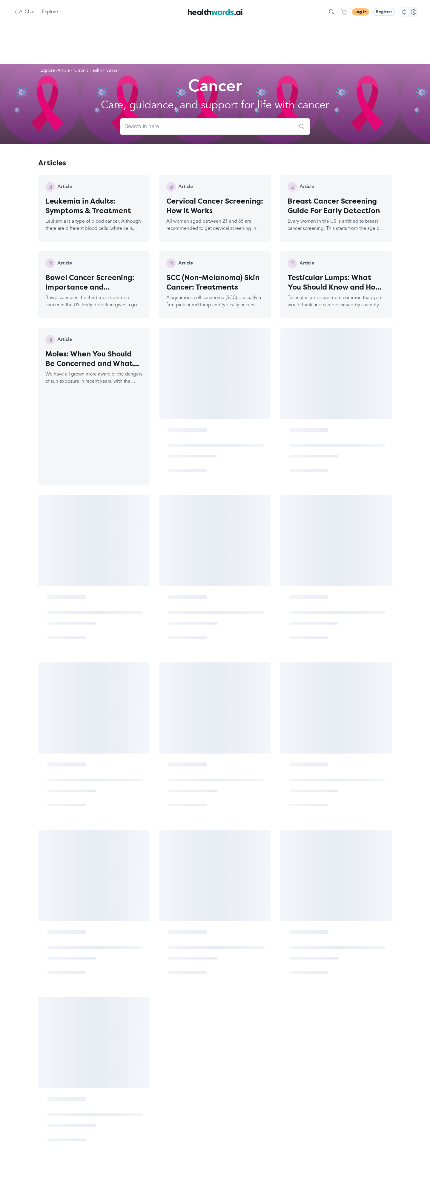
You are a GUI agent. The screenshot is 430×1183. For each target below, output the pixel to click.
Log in (360, 12)
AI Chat (27, 12)
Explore (50, 12)
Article (64, 70)
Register (384, 12)
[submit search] (302, 127)
